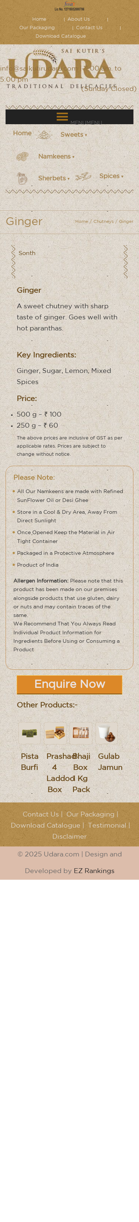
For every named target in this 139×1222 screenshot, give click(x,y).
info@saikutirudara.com (39, 69)
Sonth (27, 253)
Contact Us (89, 28)
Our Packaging (37, 28)
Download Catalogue (61, 36)
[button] (86, 123)
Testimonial (107, 826)
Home (39, 19)
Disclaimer (69, 837)
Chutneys (103, 222)
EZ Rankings (94, 871)
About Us (78, 19)
